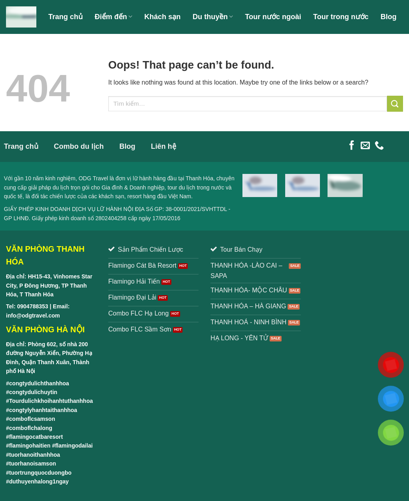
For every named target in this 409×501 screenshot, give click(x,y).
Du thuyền (213, 17)
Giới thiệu (70, 50)
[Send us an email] (365, 146)
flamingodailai (74, 445)
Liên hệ (112, 50)
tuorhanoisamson (32, 463)
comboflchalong (30, 428)
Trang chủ (65, 17)
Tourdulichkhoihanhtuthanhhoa (51, 401)
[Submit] (395, 103)
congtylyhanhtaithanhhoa (43, 410)
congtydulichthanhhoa (39, 383)
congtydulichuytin (33, 392)
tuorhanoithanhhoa (34, 455)
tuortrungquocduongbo (40, 472)
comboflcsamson (32, 419)
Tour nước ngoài (273, 17)
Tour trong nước (341, 17)
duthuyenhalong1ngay (39, 481)
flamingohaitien (29, 445)
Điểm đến (113, 17)
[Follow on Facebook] (351, 146)
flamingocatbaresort (36, 437)
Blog (389, 17)
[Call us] (379, 146)
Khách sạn (162, 17)
